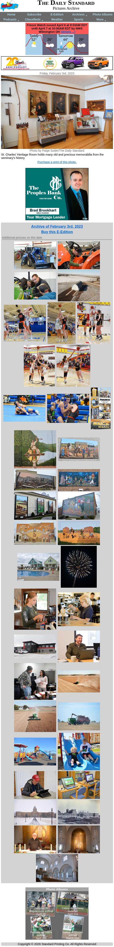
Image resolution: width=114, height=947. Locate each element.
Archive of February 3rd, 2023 (57, 226)
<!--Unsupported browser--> (57, 913)
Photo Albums (103, 14)
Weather (57, 19)
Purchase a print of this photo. (57, 162)
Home (11, 14)
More (101, 20)
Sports (78, 19)
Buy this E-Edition (57, 232)
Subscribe (34, 14)
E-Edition (56, 14)
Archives (79, 15)
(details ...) (68, 31)
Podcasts (11, 20)
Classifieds (34, 20)
